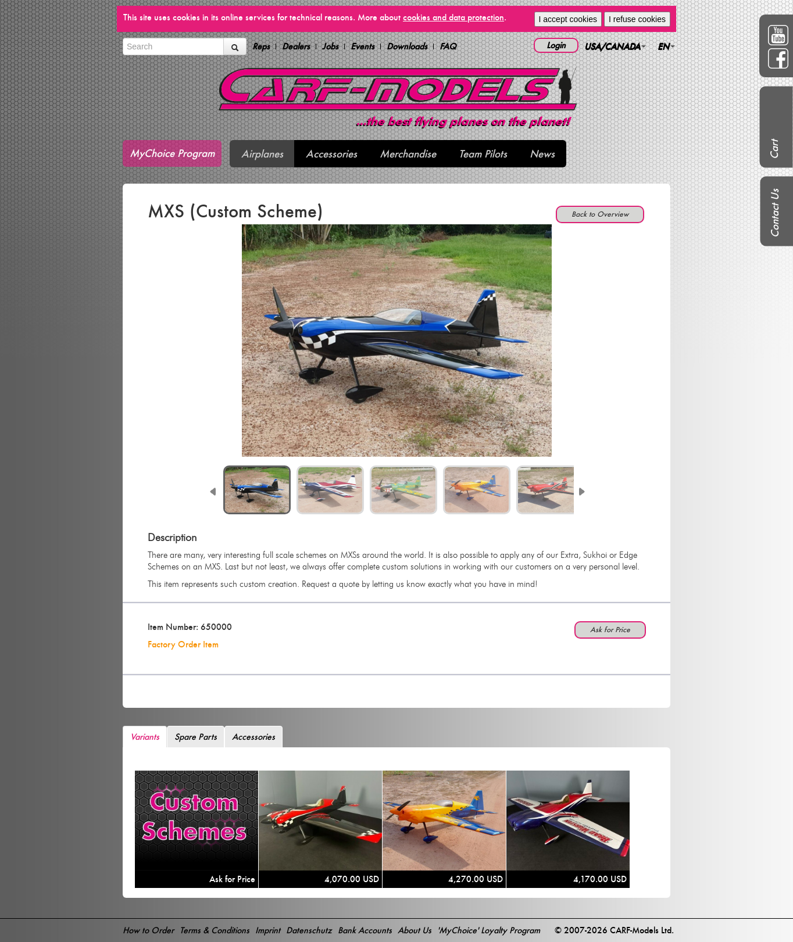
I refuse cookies (637, 19)
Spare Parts (195, 736)
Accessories (331, 153)
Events (362, 46)
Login (556, 45)
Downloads (407, 46)
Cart (774, 149)
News (542, 153)
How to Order (148, 930)
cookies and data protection (453, 17)
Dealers (296, 46)
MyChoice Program (172, 153)
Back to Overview (599, 214)
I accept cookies (568, 19)
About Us (414, 930)
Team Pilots (483, 153)
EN (666, 46)
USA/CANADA (615, 46)
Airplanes (262, 153)
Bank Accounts (365, 930)
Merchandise (408, 153)
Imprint (267, 930)
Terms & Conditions (214, 930)
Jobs (330, 46)
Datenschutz (309, 930)
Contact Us (774, 213)
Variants (144, 736)
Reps (261, 46)
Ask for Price (610, 630)
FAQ (448, 46)
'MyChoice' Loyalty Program (488, 930)
